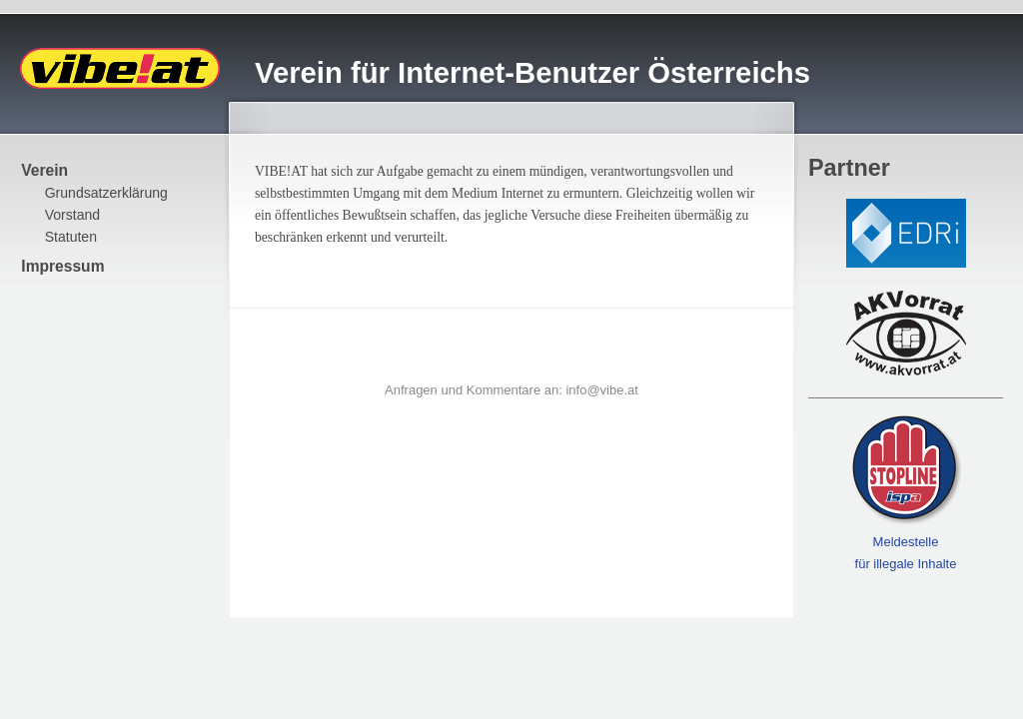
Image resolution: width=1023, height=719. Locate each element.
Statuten (71, 237)
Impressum (62, 266)
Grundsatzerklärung (106, 193)
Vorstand (72, 215)
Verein (44, 170)
